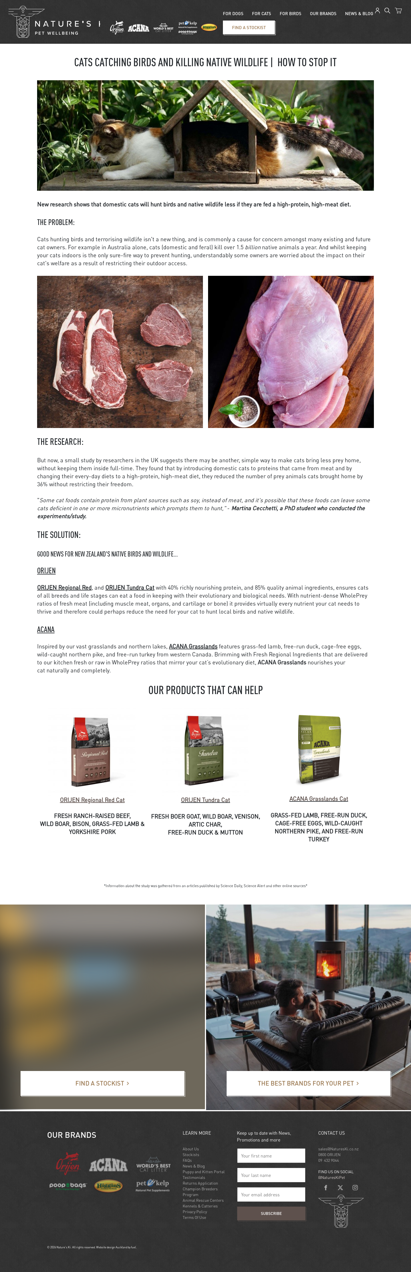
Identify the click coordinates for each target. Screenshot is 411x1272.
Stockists (191, 1154)
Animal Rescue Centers (203, 1200)
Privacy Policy (195, 1211)
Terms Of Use (194, 1217)
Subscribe (271, 1213)
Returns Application (200, 1183)
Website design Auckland (111, 1247)
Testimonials (194, 1177)
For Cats (261, 13)
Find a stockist (233, 24)
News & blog (359, 13)
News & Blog (194, 1166)
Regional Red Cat (92, 799)
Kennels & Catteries (200, 1205)
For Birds (290, 13)
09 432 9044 (328, 1160)
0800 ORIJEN (329, 1154)
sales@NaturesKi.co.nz (338, 1148)
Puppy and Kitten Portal (204, 1171)
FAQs (187, 1160)
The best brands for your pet (255, 1074)
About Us (191, 1148)
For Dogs (233, 13)
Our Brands (323, 13)
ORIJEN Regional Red (64, 587)
